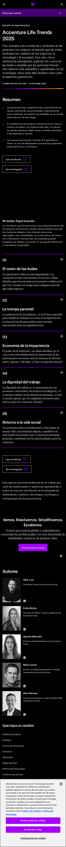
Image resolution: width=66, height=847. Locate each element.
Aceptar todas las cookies (33, 821)
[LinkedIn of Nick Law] (24, 601)
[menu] (4, 4)
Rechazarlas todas (33, 830)
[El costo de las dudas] (62, 259)
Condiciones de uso (12, 774)
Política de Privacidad (13, 768)
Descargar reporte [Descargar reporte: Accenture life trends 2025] (11, 12)
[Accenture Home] (33, 4)
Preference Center (11, 734)
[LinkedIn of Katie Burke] (24, 629)
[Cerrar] (61, 784)
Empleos (6, 739)
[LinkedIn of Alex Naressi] (24, 714)
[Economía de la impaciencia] (62, 336)
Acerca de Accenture (13, 745)
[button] (33, 547)
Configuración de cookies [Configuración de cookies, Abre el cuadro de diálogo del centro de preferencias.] (33, 838)
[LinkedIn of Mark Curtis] (24, 686)
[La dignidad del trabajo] (62, 372)
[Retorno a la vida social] (62, 413)
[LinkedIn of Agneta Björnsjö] (24, 658)
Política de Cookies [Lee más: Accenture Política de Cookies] (31, 811)
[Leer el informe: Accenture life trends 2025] (16, 159)
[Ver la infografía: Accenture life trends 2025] (16, 169)
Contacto (7, 751)
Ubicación (7, 757)
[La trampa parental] (62, 299)
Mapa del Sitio (9, 762)
